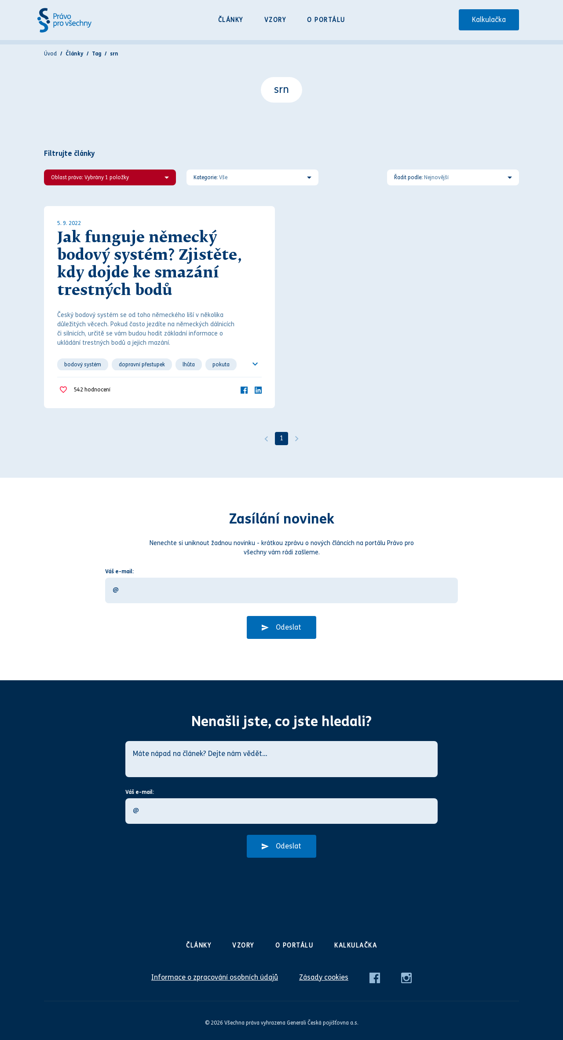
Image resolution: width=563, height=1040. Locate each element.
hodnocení (92, 390)
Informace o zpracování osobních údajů (214, 977)
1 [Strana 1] (281, 438)
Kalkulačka (489, 19)
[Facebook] (244, 389)
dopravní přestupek (142, 364)
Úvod (50, 54)
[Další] (296, 438)
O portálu (326, 20)
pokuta (221, 364)
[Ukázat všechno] (255, 364)
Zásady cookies (323, 977)
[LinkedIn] (258, 389)
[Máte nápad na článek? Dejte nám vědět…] (281, 759)
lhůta (189, 364)
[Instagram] (406, 977)
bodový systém (82, 364)
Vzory (275, 20)
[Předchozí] (266, 438)
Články (230, 20)
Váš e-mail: (119, 571)
